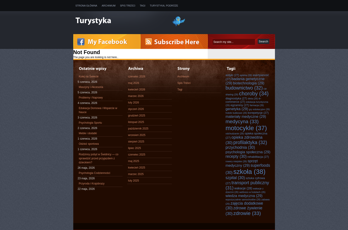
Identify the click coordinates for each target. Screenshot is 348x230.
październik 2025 (138, 128)
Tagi (142, 5)
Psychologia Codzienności (94, 173)
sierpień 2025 (136, 141)
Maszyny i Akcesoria (91, 87)
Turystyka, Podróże (164, 5)
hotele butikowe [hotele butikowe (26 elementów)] (236, 113)
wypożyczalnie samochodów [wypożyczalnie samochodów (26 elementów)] (243, 199)
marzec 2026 (136, 96)
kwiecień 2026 (136, 89)
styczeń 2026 (136, 109)
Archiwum (109, 5)
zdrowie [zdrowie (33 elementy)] (247, 213)
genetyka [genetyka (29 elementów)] (237, 109)
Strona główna (86, 5)
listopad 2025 (136, 122)
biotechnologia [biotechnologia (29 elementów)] (248, 83)
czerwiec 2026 (136, 76)
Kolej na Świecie (89, 76)
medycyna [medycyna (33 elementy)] (242, 121)
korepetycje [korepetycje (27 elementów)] (258, 112)
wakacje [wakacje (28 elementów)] (243, 188)
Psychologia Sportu (90, 122)
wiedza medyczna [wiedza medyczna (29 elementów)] (244, 196)
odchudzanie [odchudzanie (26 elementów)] (235, 133)
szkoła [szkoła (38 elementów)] (249, 171)
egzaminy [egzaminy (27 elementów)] (240, 105)
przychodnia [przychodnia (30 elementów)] (240, 147)
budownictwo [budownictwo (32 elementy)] (244, 87)
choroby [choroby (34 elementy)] (254, 93)
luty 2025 (133, 180)
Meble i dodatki (88, 133)
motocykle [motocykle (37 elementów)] (246, 128)
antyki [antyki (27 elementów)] (232, 75)
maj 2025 (133, 161)
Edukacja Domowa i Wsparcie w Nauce (98, 110)
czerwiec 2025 (136, 154)
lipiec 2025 (134, 148)
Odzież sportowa (89, 143)
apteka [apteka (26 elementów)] (246, 75)
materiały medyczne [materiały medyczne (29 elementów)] (246, 116)
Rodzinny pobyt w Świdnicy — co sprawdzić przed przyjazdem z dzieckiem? (99, 158)
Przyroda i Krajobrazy (92, 183)
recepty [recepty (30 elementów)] (236, 156)
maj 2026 (133, 83)
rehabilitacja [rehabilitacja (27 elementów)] (258, 156)
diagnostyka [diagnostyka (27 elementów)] (236, 98)
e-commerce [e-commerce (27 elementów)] (243, 100)
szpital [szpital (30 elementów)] (235, 177)
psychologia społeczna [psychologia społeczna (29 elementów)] (248, 152)
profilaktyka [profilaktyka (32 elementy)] (250, 142)
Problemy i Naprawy (91, 97)
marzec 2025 (136, 174)
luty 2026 (133, 102)
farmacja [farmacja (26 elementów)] (257, 105)
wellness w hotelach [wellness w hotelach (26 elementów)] (252, 192)
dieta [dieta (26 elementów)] (253, 98)
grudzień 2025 (136, 115)
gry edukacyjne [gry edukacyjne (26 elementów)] (259, 109)
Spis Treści (127, 5)
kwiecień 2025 (136, 167)
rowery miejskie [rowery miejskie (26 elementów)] (236, 161)
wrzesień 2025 (136, 135)
